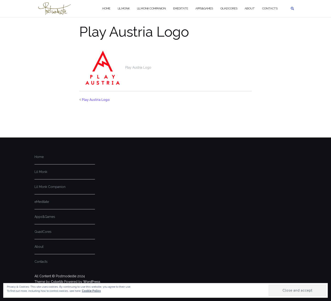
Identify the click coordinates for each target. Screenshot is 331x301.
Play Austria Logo (96, 100)
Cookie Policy (91, 290)
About (250, 8)
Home (106, 8)
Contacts (269, 8)
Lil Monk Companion (151, 8)
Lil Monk (124, 8)
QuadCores (228, 8)
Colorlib (57, 281)
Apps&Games (204, 8)
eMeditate (180, 8)
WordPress (91, 281)
